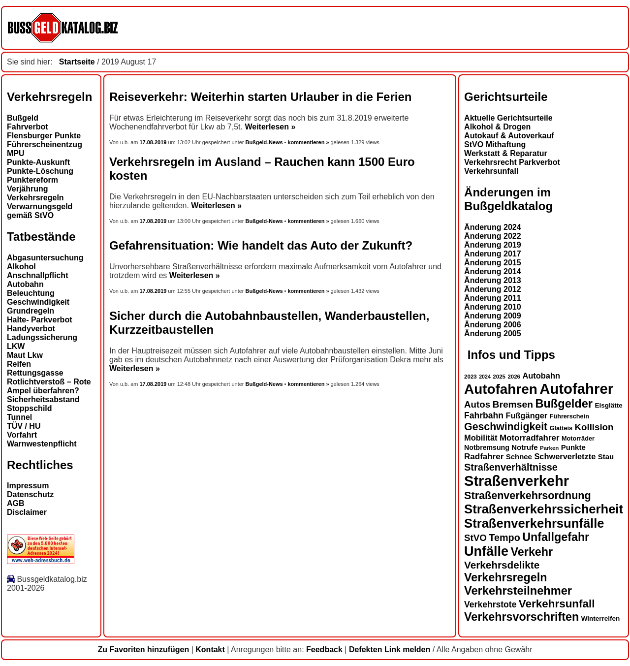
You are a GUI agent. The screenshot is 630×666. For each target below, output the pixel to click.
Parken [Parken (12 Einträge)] (549, 448)
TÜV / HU (23, 426)
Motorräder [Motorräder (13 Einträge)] (578, 438)
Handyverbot (31, 328)
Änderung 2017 (492, 254)
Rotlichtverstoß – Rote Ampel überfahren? (49, 386)
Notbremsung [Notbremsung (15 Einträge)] (486, 447)
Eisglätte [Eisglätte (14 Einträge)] (608, 405)
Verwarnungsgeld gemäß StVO (39, 211)
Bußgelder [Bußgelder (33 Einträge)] (564, 403)
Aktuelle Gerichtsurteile (508, 118)
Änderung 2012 (492, 289)
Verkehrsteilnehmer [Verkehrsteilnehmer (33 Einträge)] (518, 590)
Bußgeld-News (264, 142)
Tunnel (19, 417)
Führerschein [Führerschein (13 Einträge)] (569, 416)
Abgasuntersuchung (45, 258)
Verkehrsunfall (491, 171)
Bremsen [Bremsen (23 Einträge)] (512, 404)
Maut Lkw (25, 355)
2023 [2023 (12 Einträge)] (470, 377)
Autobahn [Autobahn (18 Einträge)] (541, 375)
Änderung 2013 (492, 280)
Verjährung (27, 189)
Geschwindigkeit (38, 302)
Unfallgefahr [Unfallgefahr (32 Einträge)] (555, 537)
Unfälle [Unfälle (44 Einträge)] (486, 551)
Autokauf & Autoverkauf (509, 135)
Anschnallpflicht (37, 275)
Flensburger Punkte (44, 135)
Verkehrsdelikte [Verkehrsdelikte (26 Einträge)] (501, 565)
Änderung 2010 (492, 307)
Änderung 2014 (492, 271)
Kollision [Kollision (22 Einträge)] (594, 427)
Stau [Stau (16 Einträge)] (606, 456)
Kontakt (210, 649)
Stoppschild (29, 408)
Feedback (324, 649)
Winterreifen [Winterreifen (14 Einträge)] (600, 618)
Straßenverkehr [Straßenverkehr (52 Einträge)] (516, 481)
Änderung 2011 (492, 298)
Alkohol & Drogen (497, 127)
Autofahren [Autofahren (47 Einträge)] (500, 389)
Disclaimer (27, 512)
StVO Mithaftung (495, 144)
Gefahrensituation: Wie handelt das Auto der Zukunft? (260, 245)
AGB (16, 503)
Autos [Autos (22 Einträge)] (477, 404)
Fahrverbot (27, 127)
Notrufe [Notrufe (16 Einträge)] (524, 447)
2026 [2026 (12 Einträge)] (513, 377)
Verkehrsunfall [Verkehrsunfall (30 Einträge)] (557, 604)
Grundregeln (30, 311)
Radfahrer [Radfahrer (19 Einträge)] (484, 456)
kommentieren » (308, 142)
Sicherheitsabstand (43, 399)
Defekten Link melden (389, 649)
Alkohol (21, 266)
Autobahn (25, 284)
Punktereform (32, 180)
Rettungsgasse (35, 373)
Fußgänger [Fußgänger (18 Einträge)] (526, 415)
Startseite (77, 62)
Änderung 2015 (492, 262)
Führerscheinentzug (44, 144)
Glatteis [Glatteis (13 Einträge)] (561, 428)
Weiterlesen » (270, 127)
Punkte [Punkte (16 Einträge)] (573, 447)
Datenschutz (30, 494)
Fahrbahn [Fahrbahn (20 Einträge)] (484, 415)
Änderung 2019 (492, 245)
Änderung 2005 (492, 333)
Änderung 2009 (492, 316)
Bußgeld (22, 118)
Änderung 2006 (492, 324)
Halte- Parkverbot (39, 320)
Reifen (19, 364)
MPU (16, 153)
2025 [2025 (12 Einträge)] (499, 377)
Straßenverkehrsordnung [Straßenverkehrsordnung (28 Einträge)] (527, 495)
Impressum (28, 485)
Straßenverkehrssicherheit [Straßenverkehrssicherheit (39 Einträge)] (543, 509)
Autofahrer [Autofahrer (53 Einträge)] (576, 389)
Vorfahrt (22, 435)
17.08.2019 (154, 142)
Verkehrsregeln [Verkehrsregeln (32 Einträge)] (505, 577)
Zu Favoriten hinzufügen (143, 649)
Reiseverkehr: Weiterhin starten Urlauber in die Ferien (260, 96)
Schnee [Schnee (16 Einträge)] (519, 456)
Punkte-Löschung (40, 171)
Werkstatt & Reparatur (505, 153)
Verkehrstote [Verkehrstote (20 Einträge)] (490, 604)
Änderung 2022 (492, 236)
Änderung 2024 (492, 227)
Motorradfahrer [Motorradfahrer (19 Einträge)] (530, 438)
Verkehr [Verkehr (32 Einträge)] (532, 551)
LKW (16, 346)
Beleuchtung (31, 293)
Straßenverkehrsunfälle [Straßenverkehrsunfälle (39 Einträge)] (534, 523)
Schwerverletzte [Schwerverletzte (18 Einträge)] (565, 456)
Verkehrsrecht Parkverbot (512, 162)
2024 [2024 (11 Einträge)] (485, 377)
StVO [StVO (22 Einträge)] (475, 538)
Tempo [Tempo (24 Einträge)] (504, 537)
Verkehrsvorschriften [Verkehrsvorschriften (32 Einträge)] (521, 616)
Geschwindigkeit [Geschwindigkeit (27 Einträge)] (505, 427)
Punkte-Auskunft (38, 162)
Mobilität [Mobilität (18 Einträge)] (480, 437)
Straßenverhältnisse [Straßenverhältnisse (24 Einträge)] (511, 467)
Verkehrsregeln (35, 197)
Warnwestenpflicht (42, 444)
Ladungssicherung (42, 337)
